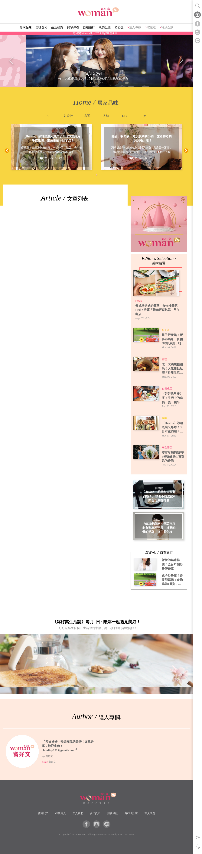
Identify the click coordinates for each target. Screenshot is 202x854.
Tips (143, 115)
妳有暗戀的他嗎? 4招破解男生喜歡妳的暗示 (173, 456)
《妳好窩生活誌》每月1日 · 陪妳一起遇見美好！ (96, 626)
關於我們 (43, 813)
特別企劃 (167, 27)
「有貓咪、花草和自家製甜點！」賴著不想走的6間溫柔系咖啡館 (158, 496)
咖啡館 (159, 488)
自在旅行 (89, 27)
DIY (124, 115)
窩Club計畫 (131, 813)
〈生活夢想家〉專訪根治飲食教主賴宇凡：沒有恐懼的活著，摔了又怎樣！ (158, 527)
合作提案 (95, 813)
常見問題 (150, 813)
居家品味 (26, 27)
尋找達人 (60, 813)
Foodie (138, 301)
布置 (87, 115)
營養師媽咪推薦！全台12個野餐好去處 (172, 564)
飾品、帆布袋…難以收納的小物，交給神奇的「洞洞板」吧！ (141, 138)
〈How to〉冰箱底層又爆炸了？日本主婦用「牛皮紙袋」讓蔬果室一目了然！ (51, 138)
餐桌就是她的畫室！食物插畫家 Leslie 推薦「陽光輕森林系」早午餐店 (157, 310)
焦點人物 (159, 519)
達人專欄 (135, 27)
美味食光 (41, 27)
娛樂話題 (105, 27)
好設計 (68, 115)
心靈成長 (167, 388)
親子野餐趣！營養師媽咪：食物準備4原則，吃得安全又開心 (173, 339)
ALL (49, 115)
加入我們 (78, 813)
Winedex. (82, 834)
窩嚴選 (151, 27)
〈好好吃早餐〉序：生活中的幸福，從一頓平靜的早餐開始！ (172, 398)
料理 (164, 359)
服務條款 (112, 813)
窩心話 (119, 27)
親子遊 (166, 330)
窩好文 (43, 158)
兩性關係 (167, 447)
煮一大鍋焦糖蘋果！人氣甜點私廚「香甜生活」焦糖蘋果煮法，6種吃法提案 (173, 369)
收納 (106, 115)
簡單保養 (73, 27)
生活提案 (57, 27)
